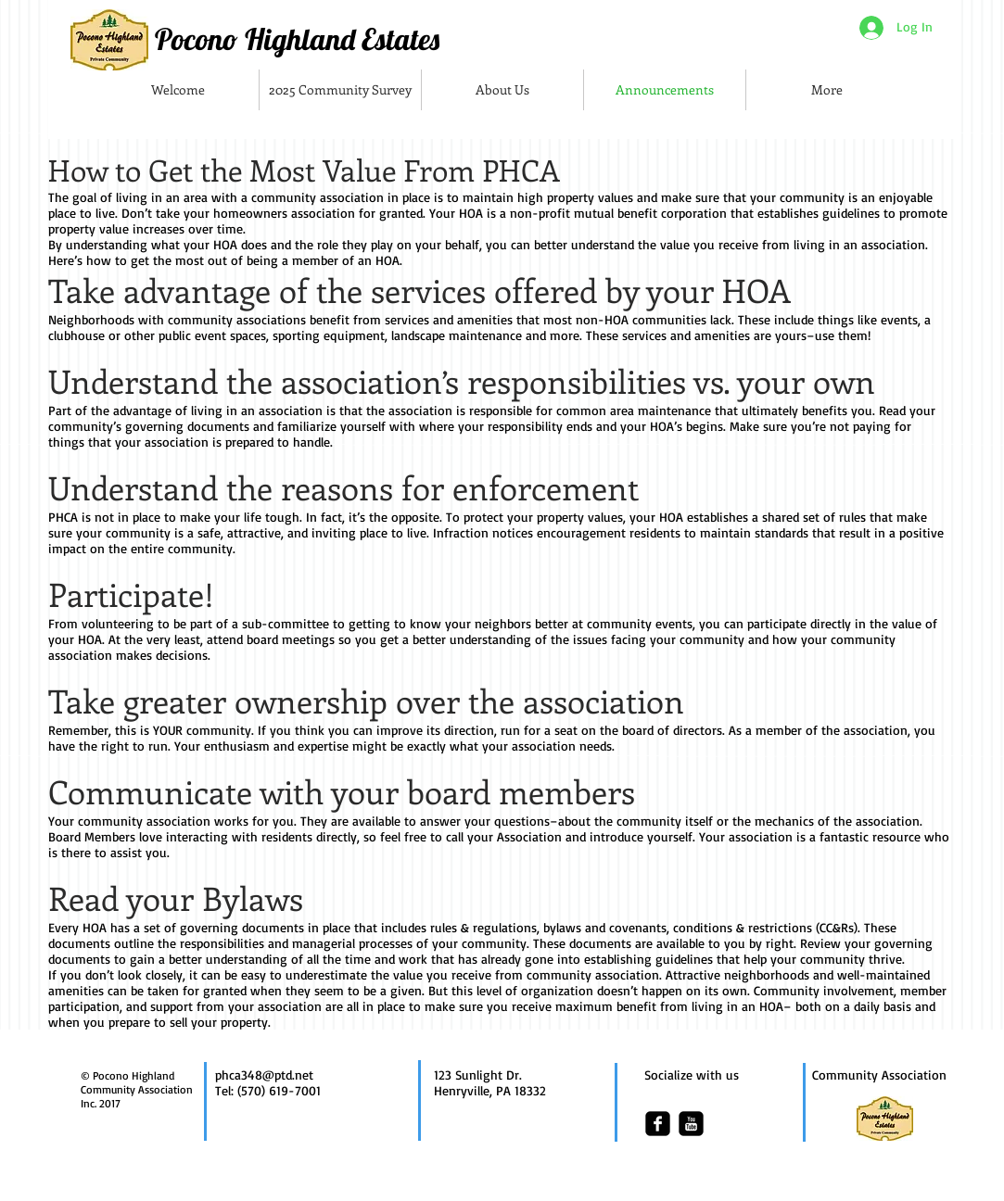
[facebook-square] (657, 1123)
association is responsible (460, 410)
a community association (312, 197)
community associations (239, 319)
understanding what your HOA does (166, 244)
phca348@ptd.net (264, 1074)
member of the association (832, 730)
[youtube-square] (691, 1123)
